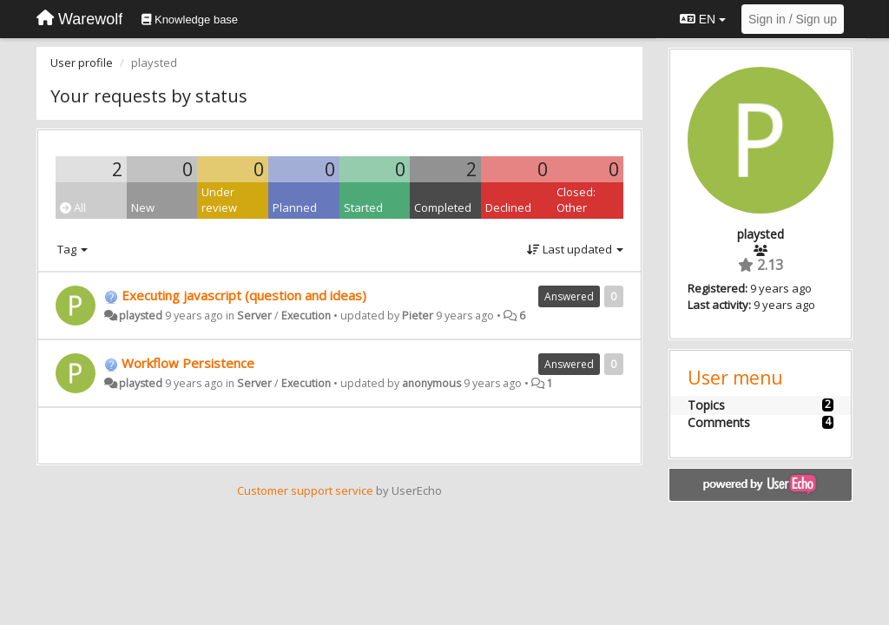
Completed (442, 207)
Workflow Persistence (188, 363)
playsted (140, 315)
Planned (295, 207)
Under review (219, 200)
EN (703, 19)
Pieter (417, 315)
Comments (719, 422)
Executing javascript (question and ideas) (244, 295)
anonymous (431, 383)
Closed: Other (576, 200)
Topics (706, 405)
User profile (81, 62)
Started (363, 207)
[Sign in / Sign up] (792, 19)
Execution (306, 315)
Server (254, 315)
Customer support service (305, 490)
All (73, 207)
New (143, 207)
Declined (508, 207)
